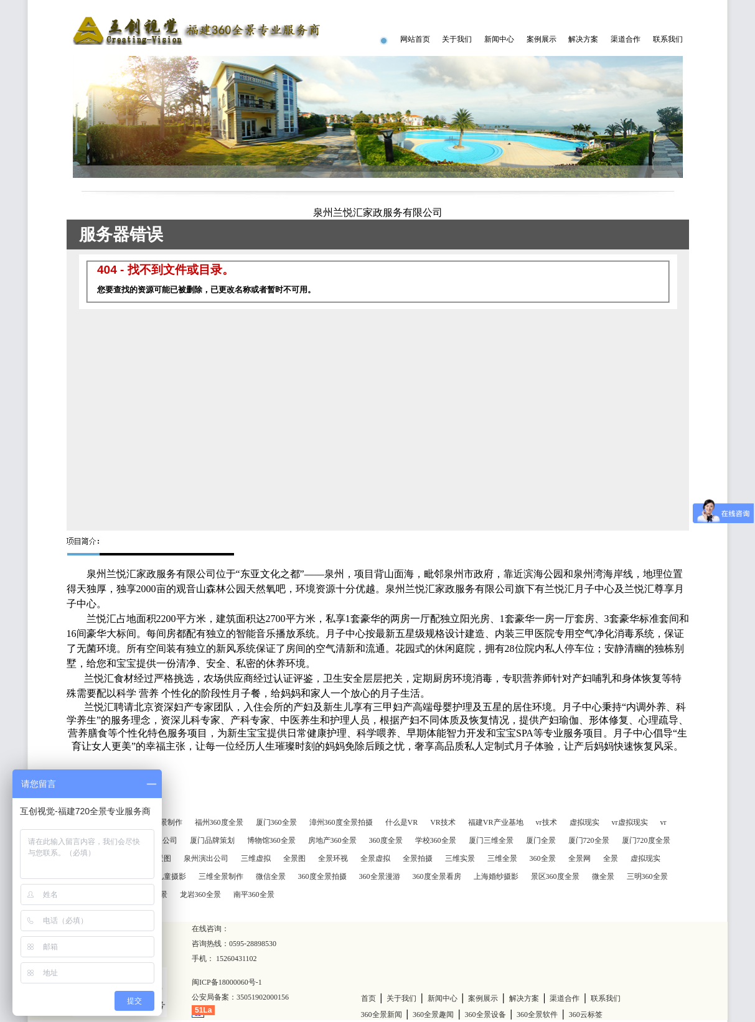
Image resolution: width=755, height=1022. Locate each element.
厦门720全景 (588, 840)
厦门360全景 (276, 822)
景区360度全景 (555, 876)
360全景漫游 (379, 876)
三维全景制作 (221, 876)
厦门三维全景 (491, 840)
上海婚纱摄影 (496, 876)
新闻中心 (499, 39)
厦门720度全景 (646, 840)
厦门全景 (541, 840)
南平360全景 (253, 894)
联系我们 (668, 39)
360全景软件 (537, 1014)
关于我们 (457, 39)
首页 (368, 998)
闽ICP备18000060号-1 (227, 982)
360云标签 (586, 1014)
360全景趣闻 (433, 1014)
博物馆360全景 (271, 840)
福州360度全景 (219, 822)
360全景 (543, 858)
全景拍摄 (418, 858)
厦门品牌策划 (212, 840)
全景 (610, 858)
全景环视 (333, 858)
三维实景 (460, 858)
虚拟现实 (584, 822)
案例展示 (541, 39)
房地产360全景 (332, 840)
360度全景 (386, 840)
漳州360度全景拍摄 (341, 822)
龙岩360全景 (200, 894)
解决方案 (583, 39)
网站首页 (415, 39)
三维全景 (502, 858)
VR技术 (443, 822)
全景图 (294, 858)
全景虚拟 (375, 858)
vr (663, 822)
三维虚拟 (256, 858)
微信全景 (271, 876)
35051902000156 (263, 997)
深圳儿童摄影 (163, 876)
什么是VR (401, 822)
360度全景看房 (437, 876)
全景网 (579, 858)
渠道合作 (625, 39)
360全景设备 (485, 1014)
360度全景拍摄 (322, 876)
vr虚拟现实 (630, 822)
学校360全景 (435, 840)
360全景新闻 (381, 1014)
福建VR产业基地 (495, 822)
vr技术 (546, 822)
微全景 (603, 876)
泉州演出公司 (206, 858)
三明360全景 (647, 876)
